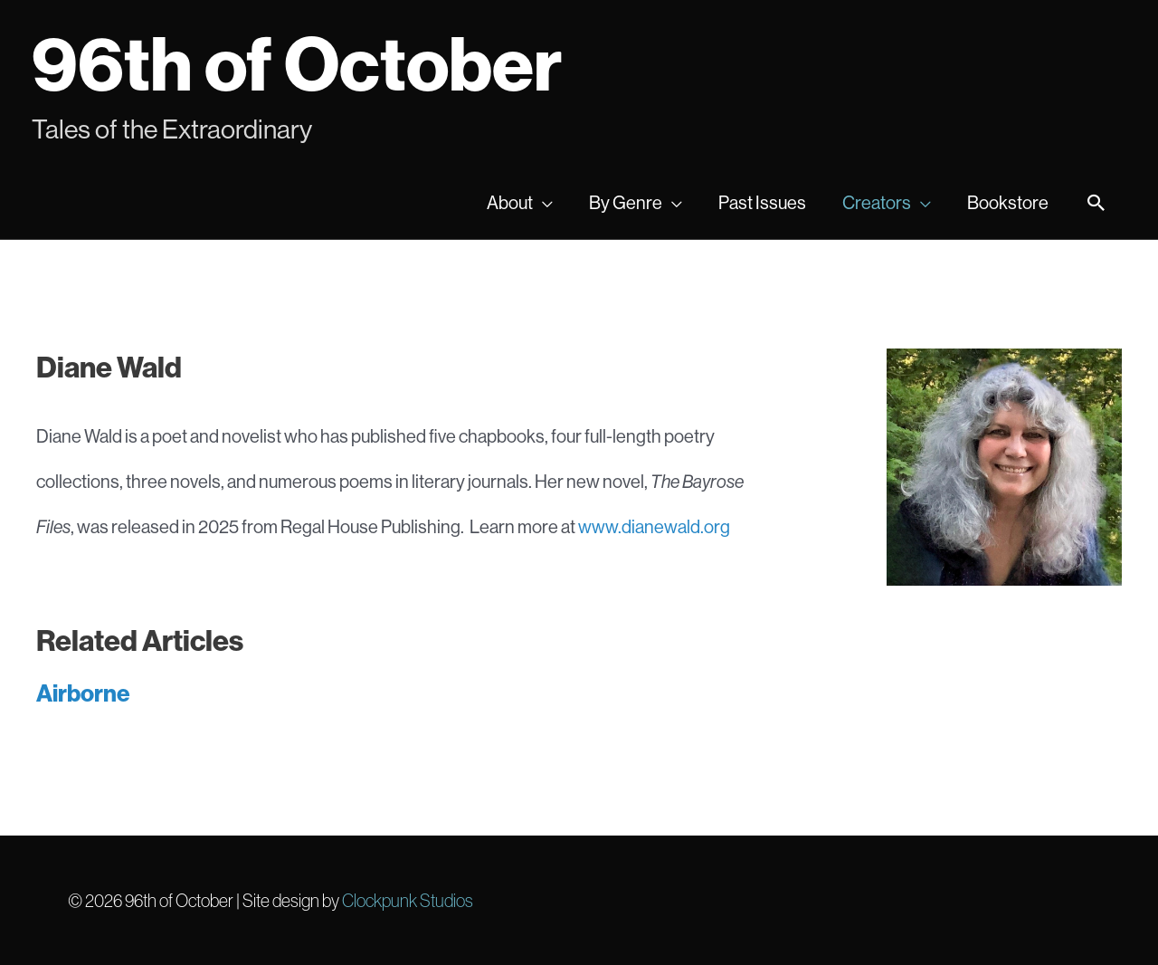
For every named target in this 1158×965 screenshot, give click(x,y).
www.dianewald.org (654, 526)
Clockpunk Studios (407, 900)
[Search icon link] (1096, 204)
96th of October (297, 63)
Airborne (83, 693)
